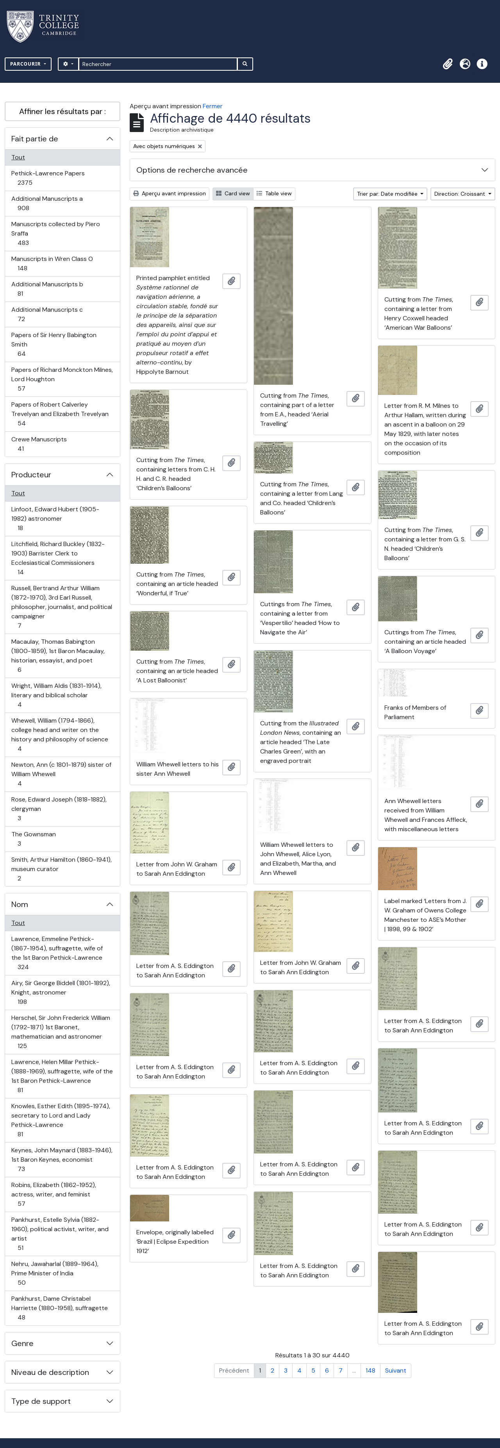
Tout (18, 157)
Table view (274, 193)
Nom (19, 904)
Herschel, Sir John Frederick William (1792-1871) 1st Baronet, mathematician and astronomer (60, 1032)
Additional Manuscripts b (47, 288)
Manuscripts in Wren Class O (52, 263)
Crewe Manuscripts (39, 444)
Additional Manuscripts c (47, 314)
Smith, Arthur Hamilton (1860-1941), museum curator (61, 869)
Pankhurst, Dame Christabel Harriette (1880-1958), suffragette (59, 1308)
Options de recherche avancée (192, 170)
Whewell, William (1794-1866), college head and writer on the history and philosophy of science (59, 734)
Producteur (31, 475)
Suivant (395, 1370)
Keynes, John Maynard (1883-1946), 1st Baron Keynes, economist (61, 1159)
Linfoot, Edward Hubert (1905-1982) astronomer (55, 518)
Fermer (213, 106)
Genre (22, 1343)
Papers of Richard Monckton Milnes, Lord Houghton (62, 379)
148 (370, 1370)
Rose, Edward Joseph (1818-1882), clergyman (59, 809)
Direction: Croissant (460, 193)
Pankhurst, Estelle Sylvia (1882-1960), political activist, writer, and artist (60, 1234)
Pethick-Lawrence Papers (48, 177)
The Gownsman (33, 838)
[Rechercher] (158, 64)
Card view (233, 193)
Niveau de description (50, 1372)
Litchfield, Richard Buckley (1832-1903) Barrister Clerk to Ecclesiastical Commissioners (58, 558)
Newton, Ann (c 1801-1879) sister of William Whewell (61, 774)
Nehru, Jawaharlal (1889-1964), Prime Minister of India (54, 1273)
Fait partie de (34, 139)
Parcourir (26, 64)
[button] (447, 64)
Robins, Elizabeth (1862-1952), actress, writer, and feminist (53, 1194)
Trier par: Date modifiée (388, 193)
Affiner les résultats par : (62, 111)
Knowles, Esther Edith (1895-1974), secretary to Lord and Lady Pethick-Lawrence (60, 1120)
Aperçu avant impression (169, 193)
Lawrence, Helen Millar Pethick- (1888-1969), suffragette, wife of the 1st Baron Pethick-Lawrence (62, 1076)
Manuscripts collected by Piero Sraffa (55, 233)
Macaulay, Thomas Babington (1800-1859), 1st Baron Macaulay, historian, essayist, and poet (58, 656)
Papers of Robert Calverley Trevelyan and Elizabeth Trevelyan (60, 414)
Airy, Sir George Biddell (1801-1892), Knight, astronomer (60, 992)
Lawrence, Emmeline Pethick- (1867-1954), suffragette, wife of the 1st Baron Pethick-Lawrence (57, 953)
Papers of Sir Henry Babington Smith (53, 344)
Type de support (41, 1401)
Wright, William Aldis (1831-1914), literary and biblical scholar (56, 695)
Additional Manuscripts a (47, 203)
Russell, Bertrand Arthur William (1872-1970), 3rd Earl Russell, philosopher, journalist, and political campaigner (61, 606)
